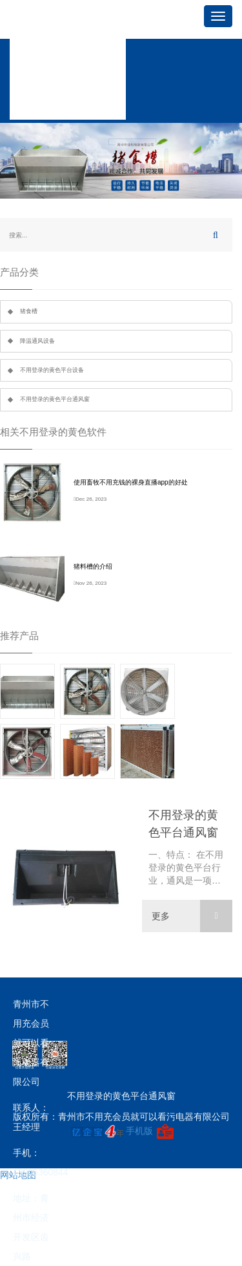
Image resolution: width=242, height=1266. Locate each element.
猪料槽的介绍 (93, 566)
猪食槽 (28, 311)
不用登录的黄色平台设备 (52, 370)
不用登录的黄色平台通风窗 (55, 399)
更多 (192, 916)
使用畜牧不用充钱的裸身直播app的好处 (131, 482)
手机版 (139, 1131)
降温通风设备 (37, 341)
